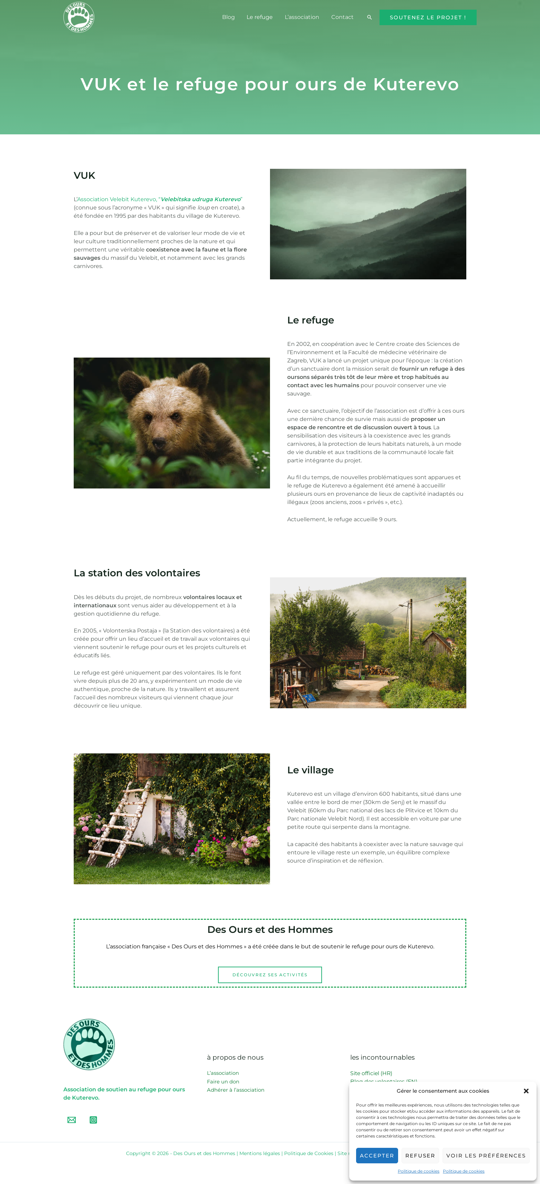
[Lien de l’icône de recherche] (369, 17)
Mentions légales (259, 1154)
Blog (231, 17)
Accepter (377, 1155)
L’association (303, 17)
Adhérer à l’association (235, 1090)
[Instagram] (93, 1120)
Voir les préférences (486, 1155)
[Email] (71, 1120)
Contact (343, 17)
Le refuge (262, 17)
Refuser (420, 1155)
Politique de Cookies (308, 1154)
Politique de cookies (418, 1171)
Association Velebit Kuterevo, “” (159, 199)
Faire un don (223, 1081)
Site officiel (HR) (372, 1073)
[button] (526, 1091)
